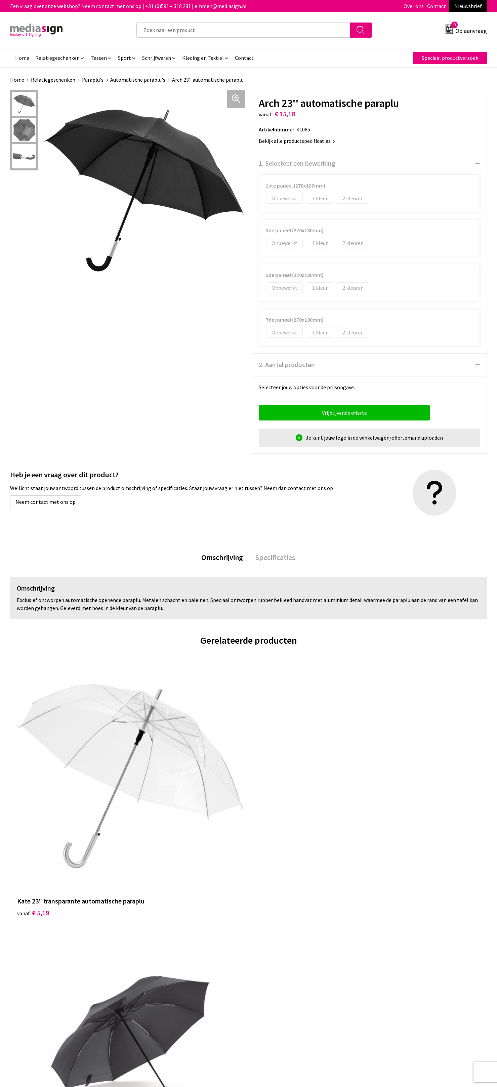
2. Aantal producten (287, 364)
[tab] (223, 558)
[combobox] (243, 30)
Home (17, 79)
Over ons (414, 6)
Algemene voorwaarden (402, 905)
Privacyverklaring (395, 925)
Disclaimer (387, 936)
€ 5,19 (33, 802)
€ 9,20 (391, 792)
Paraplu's (92, 79)
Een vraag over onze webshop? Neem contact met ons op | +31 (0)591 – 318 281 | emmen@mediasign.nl (128, 6)
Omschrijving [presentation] (223, 558)
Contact (436, 6)
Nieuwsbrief (468, 6)
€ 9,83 (272, 802)
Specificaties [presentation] (274, 558)
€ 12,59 (154, 802)
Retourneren (271, 925)
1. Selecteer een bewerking (297, 163)
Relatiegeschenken (53, 79)
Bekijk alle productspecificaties (297, 140)
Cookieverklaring (394, 915)
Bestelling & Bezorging (283, 915)
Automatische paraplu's (137, 79)
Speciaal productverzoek (450, 57)
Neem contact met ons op (45, 501)
